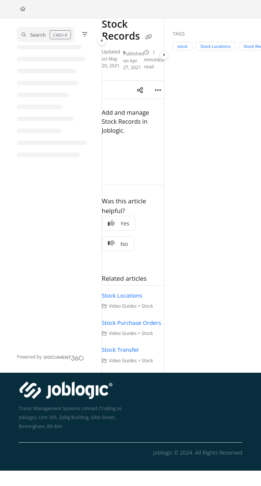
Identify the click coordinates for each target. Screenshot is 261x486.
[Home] (22, 9)
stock (183, 46)
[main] (133, 195)
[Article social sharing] (140, 90)
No (118, 243)
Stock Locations (122, 295)
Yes (119, 223)
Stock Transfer (120, 349)
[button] (45, 34)
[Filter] (84, 34)
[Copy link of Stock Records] (149, 37)
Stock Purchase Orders (131, 322)
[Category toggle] (101, 40)
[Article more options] (158, 90)
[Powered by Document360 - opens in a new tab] (50, 357)
